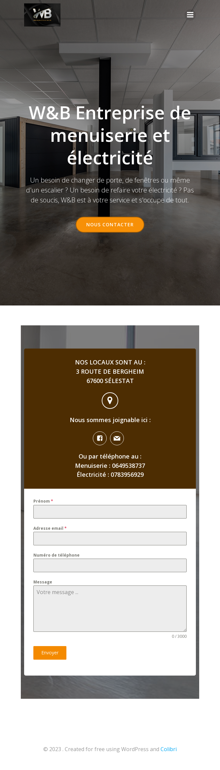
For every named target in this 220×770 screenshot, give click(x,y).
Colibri (169, 749)
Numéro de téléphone (56, 555)
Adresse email (50, 528)
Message (42, 582)
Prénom (43, 501)
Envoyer (49, 652)
